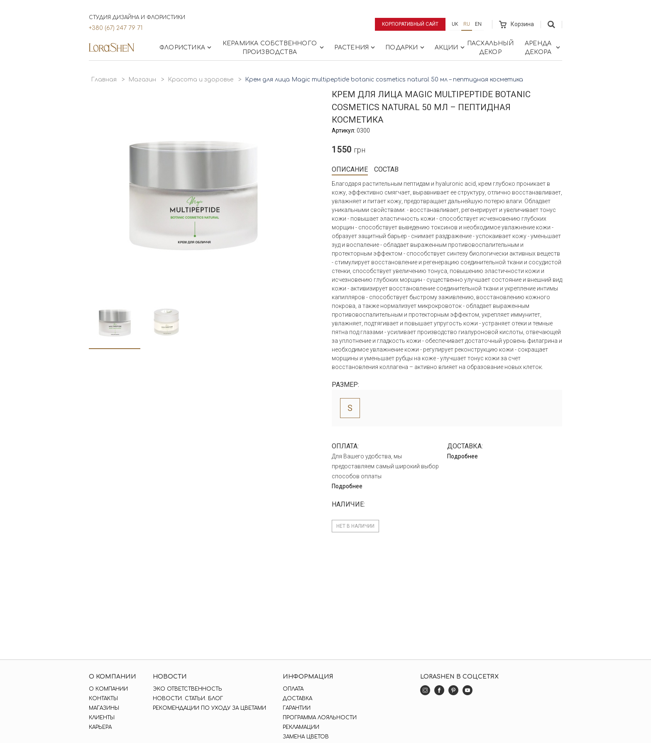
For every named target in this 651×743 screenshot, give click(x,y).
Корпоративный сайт (410, 24)
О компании (108, 689)
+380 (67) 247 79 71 (115, 28)
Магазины (104, 708)
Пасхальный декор (490, 47)
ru (466, 24)
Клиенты (102, 718)
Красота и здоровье (200, 79)
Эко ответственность (187, 689)
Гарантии (297, 708)
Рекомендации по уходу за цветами (209, 708)
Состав (386, 169)
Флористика (186, 47)
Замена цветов (306, 737)
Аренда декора (543, 47)
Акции (450, 47)
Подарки (405, 47)
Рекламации (301, 727)
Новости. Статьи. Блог (188, 698)
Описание (350, 169)
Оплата (293, 689)
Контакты (103, 698)
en (478, 24)
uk (455, 24)
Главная (104, 79)
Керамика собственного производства (274, 47)
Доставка (297, 698)
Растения (355, 47)
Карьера (100, 727)
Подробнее (347, 486)
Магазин (142, 79)
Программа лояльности (320, 718)
